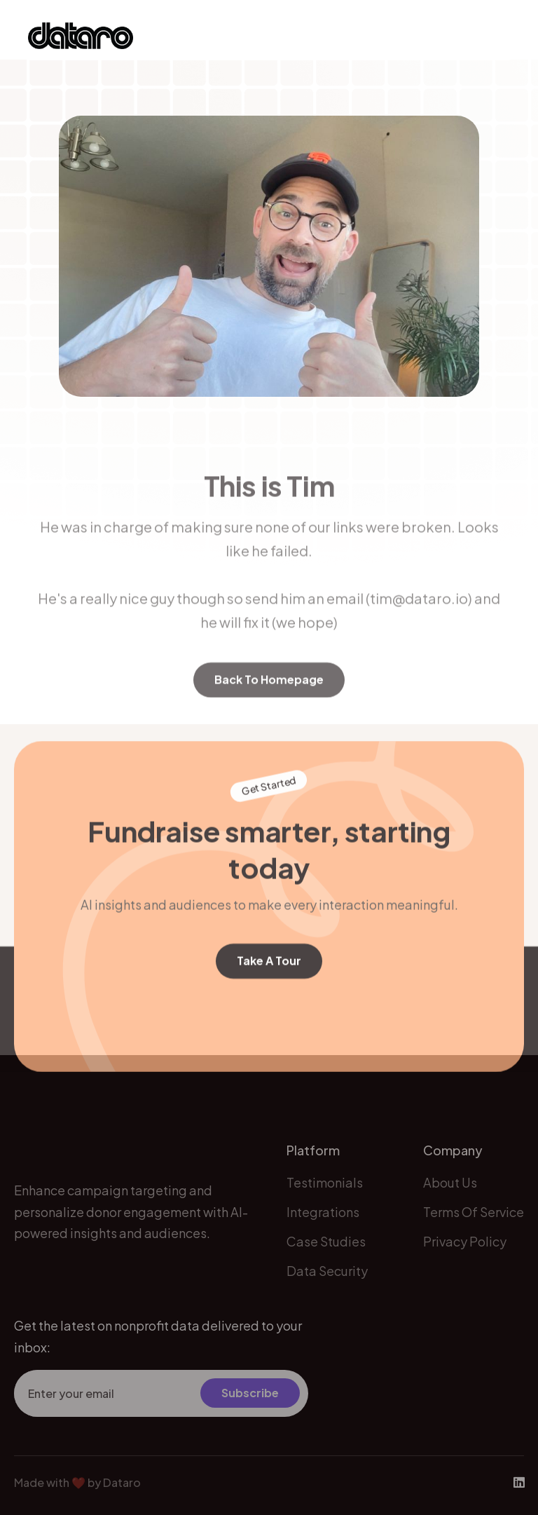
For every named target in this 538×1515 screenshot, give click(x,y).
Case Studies (326, 1252)
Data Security (327, 1282)
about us (450, 1193)
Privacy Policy (464, 1252)
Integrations (323, 1222)
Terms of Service (473, 1222)
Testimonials (325, 1193)
